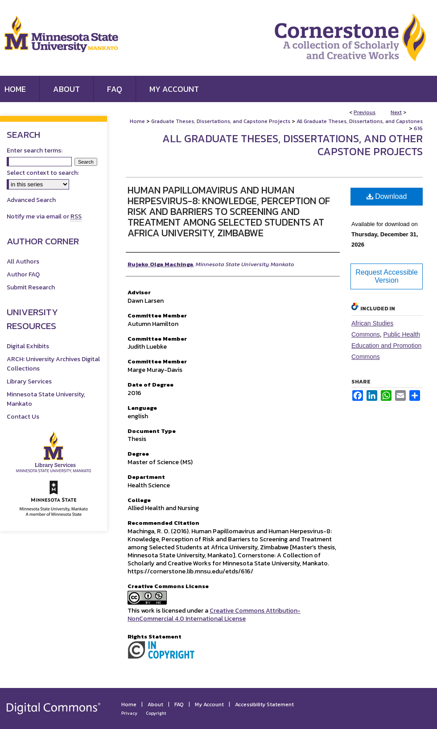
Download (387, 196)
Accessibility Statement (264, 704)
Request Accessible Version (386, 276)
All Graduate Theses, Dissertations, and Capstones (360, 121)
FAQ (179, 704)
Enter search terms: (34, 150)
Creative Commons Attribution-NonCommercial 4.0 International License (214, 614)
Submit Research (31, 287)
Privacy (129, 713)
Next (396, 112)
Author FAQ (23, 274)
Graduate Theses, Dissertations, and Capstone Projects (220, 121)
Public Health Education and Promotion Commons (386, 345)
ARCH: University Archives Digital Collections (53, 363)
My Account (209, 704)
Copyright (156, 713)
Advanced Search (31, 200)
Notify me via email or (44, 216)
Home (137, 121)
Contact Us (23, 416)
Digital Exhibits (28, 346)
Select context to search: (43, 172)
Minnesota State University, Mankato (46, 399)
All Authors (23, 261)
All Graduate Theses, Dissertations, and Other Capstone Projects (292, 145)
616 (418, 128)
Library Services (29, 381)
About (155, 704)
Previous (364, 112)
